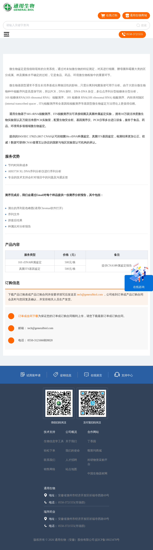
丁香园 (91, 441)
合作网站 (93, 431)
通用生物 (49, 488)
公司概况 (71, 431)
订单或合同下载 (28, 316)
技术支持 (49, 431)
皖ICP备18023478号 (107, 539)
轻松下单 (49, 450)
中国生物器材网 (97, 473)
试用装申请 (30, 374)
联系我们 (49, 459)
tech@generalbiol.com (90, 294)
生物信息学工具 (54, 441)
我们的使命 (73, 450)
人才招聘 (71, 459)
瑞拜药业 (49, 511)
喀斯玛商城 (94, 450)
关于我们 (71, 441)
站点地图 (71, 469)
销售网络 (49, 469)
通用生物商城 (136, 15)
